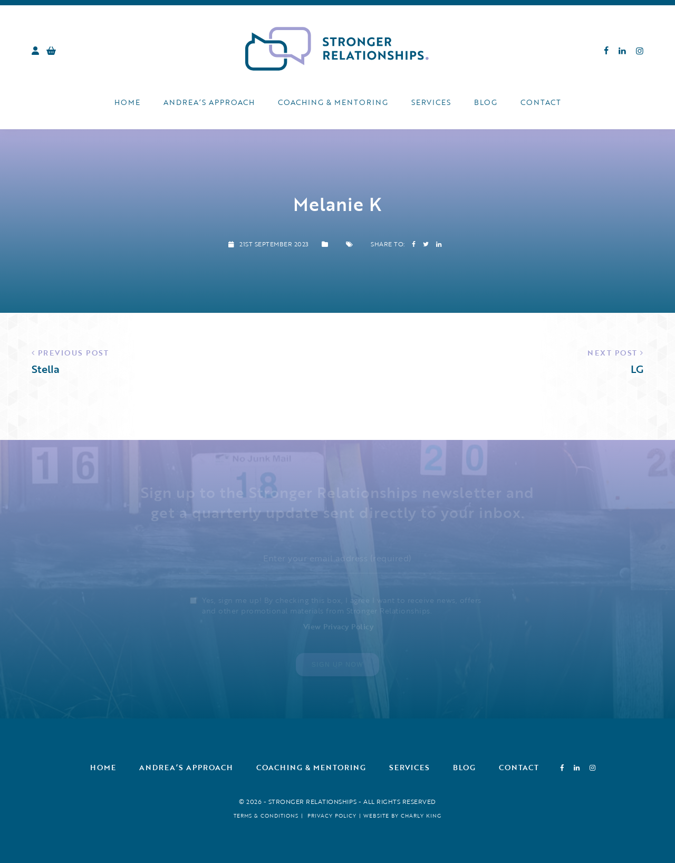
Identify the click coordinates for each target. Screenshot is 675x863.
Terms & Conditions (266, 816)
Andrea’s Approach (209, 102)
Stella (46, 369)
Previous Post (73, 352)
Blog (485, 102)
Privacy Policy (331, 816)
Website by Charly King (402, 816)
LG (637, 369)
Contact (540, 102)
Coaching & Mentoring (333, 102)
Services (431, 102)
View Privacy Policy (338, 626)
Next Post (612, 352)
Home (127, 102)
